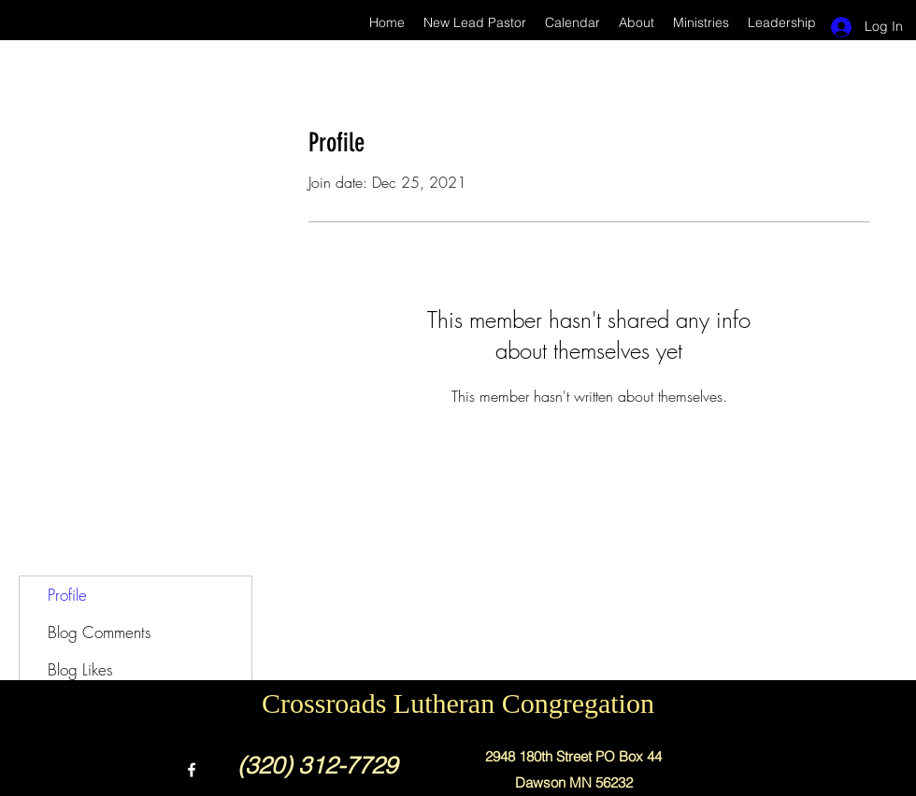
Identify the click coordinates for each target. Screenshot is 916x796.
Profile (67, 594)
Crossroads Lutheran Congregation (458, 703)
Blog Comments (99, 632)
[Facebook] (191, 769)
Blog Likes (80, 669)
